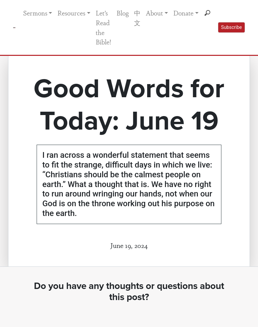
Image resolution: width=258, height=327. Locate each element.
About (154, 12)
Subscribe (231, 27)
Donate (183, 12)
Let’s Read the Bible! (103, 27)
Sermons (35, 12)
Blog (123, 12)
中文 (137, 17)
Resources (71, 12)
